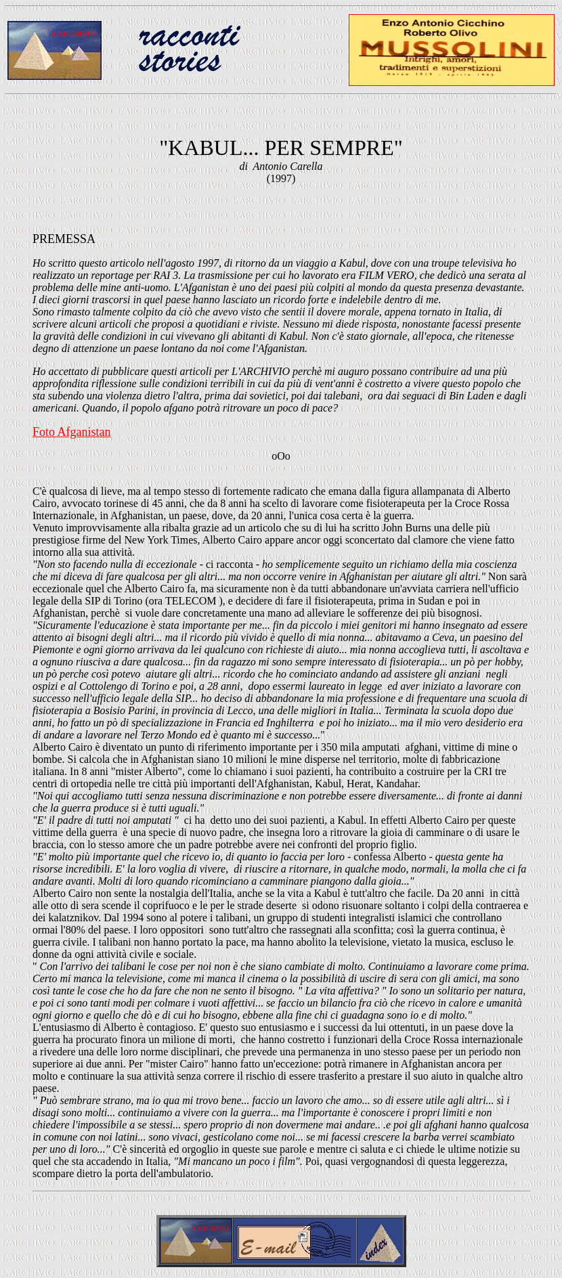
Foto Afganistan (72, 432)
